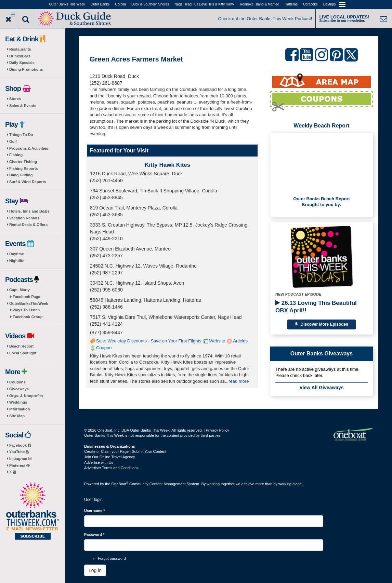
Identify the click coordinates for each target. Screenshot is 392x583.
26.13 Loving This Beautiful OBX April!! (316, 307)
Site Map (17, 416)
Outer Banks (100, 4)
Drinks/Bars (19, 56)
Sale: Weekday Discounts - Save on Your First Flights (148, 340)
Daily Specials (22, 62)
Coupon (104, 347)
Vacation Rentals (24, 218)
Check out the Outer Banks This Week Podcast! (265, 18)
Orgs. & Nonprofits (26, 396)
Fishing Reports (23, 168)
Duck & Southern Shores (150, 4)
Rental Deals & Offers (28, 224)
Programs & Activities (28, 148)
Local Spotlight (22, 353)
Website (217, 340)
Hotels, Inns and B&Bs (29, 211)
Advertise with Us (98, 462)
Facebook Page (26, 297)
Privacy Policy (217, 430)
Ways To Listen (26, 310)
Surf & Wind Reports (27, 182)
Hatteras (291, 4)
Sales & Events (22, 106)
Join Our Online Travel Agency (109, 457)
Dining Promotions (26, 69)
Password (94, 534)
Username (94, 511)
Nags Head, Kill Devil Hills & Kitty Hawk (204, 4)
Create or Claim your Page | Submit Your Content (125, 451)
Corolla (120, 4)
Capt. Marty (19, 290)
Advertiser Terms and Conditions (111, 468)
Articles (240, 340)
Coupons (17, 382)
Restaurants (20, 49)
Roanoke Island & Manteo (259, 4)
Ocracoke (310, 4)
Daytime (16, 254)
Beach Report (21, 346)
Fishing (16, 155)
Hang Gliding (20, 175)
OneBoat (120, 484)
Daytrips (329, 4)
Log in (95, 570)
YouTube (19, 452)
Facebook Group (27, 317)
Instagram (20, 459)
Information (19, 409)
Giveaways (19, 389)
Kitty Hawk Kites (167, 165)
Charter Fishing (23, 162)
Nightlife (16, 261)
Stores (15, 99)
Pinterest (19, 465)
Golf (13, 141)
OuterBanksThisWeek (28, 303)
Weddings (18, 402)
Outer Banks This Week (67, 4)
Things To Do (21, 135)
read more (238, 381)
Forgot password (112, 558)
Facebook (20, 445)
